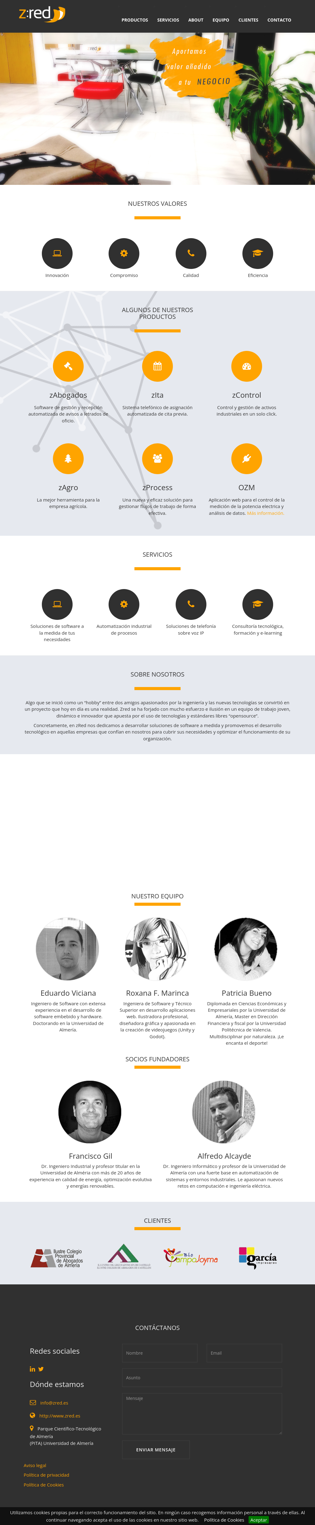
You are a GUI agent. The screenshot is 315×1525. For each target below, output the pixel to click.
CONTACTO (279, 20)
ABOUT (195, 20)
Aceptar (258, 1520)
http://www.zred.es (59, 1416)
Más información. (265, 513)
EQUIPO (221, 20)
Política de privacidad (46, 1475)
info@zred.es (54, 1403)
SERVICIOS (168, 20)
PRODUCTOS (135, 20)
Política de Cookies (224, 1520)
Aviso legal (35, 1465)
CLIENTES (248, 20)
